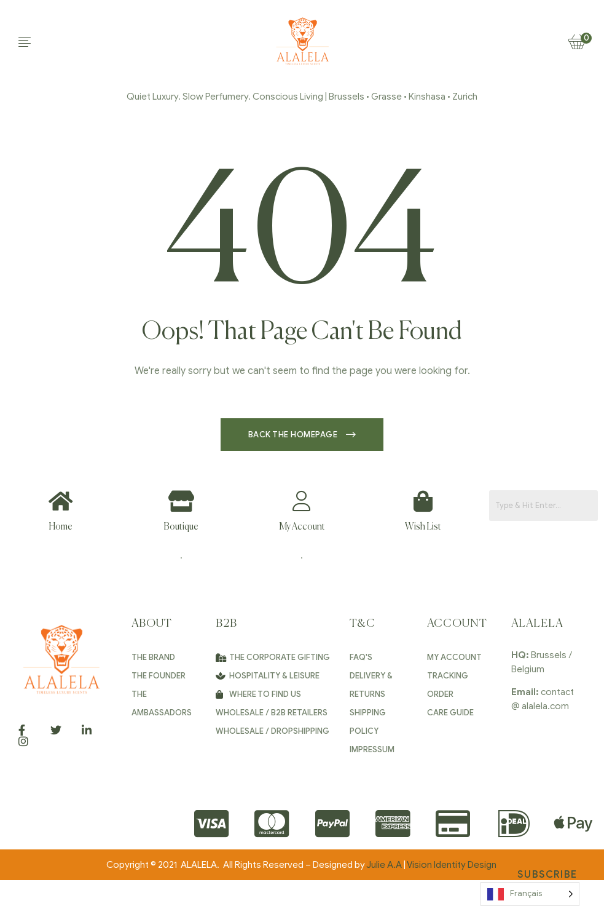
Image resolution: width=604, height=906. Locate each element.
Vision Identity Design (452, 864)
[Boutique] (181, 501)
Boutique (180, 526)
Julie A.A (384, 864)
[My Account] (302, 501)
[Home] (60, 501)
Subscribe (547, 874)
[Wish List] (423, 501)
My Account (302, 526)
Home (61, 526)
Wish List (423, 526)
